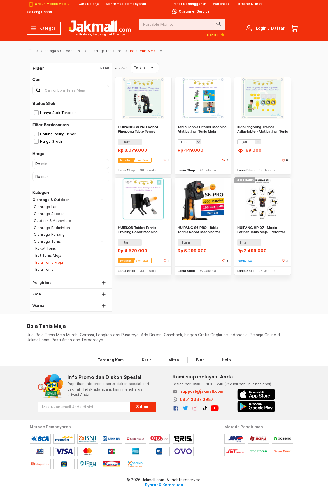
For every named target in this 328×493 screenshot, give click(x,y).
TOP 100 (215, 34)
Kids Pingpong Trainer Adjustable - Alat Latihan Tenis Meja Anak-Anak (262, 129)
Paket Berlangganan (189, 4)
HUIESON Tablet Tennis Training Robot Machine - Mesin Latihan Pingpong (139, 230)
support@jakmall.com (201, 391)
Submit (143, 406)
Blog (200, 360)
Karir (146, 360)
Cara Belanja (88, 4)
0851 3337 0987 (196, 399)
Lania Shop (126, 170)
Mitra (173, 360)
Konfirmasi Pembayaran (126, 4)
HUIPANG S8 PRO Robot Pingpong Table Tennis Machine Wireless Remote (140, 129)
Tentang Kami (111, 360)
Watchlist (221, 4)
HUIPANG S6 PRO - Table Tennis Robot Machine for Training (199, 230)
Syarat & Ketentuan (164, 484)
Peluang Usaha (39, 12)
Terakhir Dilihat (249, 4)
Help (226, 360)
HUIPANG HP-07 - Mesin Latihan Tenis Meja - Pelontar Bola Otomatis (261, 230)
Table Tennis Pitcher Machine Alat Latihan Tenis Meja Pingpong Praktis (202, 129)
